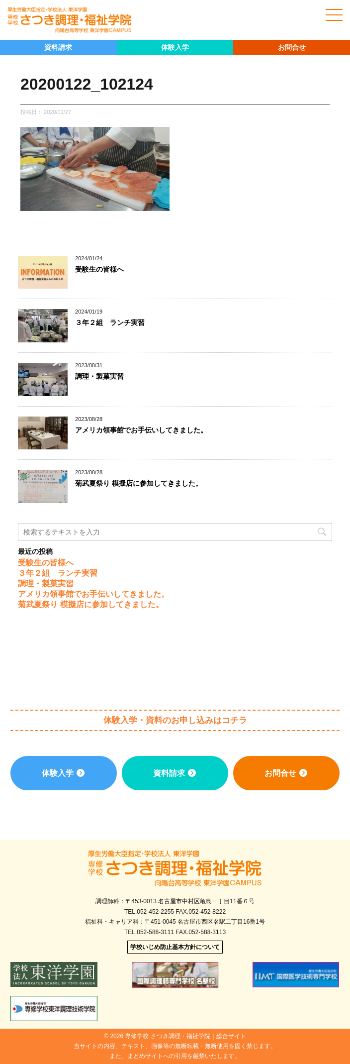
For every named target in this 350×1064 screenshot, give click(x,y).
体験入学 (175, 47)
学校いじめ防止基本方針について (175, 947)
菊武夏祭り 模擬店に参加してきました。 (138, 483)
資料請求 (58, 47)
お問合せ (292, 47)
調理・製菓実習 (99, 376)
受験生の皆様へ (99, 269)
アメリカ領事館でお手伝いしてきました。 (141, 430)
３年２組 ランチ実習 (110, 322)
